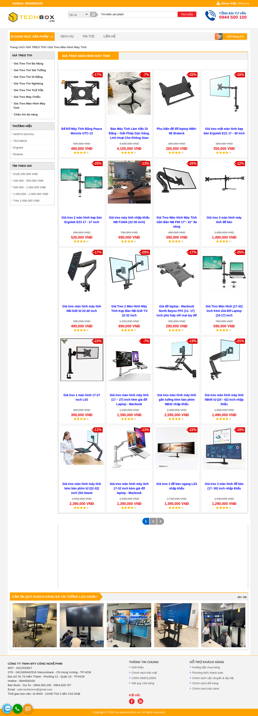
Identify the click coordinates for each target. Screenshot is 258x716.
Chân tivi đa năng (26, 114)
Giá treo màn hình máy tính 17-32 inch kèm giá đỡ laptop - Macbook (129, 488)
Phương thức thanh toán (207, 672)
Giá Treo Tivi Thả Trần (28, 90)
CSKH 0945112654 (144, 678)
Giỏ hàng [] (230, 36)
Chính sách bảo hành (205, 688)
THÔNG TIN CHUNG (144, 662)
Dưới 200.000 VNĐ (25, 174)
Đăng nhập (229, 3)
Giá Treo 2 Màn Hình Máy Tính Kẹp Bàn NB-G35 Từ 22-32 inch (129, 311)
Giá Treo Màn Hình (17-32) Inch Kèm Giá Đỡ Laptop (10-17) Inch (224, 311)
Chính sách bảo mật (144, 672)
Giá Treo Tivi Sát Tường (30, 70)
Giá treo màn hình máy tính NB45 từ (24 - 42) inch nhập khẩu (224, 399)
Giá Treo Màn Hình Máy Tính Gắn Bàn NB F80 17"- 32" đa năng (177, 222)
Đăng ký (244, 3)
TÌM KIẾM (187, 14)
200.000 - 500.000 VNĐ (28, 180)
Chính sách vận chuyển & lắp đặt (212, 678)
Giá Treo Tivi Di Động (28, 76)
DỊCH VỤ (67, 36)
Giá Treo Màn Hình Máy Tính (67, 47)
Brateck (18, 154)
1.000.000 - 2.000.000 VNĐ (30, 194)
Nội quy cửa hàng (143, 683)
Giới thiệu (138, 667)
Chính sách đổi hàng (205, 683)
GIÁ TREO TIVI (36, 47)
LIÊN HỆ (109, 36)
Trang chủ (17, 47)
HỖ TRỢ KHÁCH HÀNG (207, 662)
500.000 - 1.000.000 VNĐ (29, 187)
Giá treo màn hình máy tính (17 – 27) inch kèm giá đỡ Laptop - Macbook (129, 399)
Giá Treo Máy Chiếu (27, 96)
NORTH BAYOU (23, 134)
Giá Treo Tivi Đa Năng (28, 63)
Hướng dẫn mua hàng (206, 667)
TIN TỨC (88, 36)
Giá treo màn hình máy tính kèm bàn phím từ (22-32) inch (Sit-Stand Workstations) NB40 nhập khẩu (81, 493)
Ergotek (18, 147)
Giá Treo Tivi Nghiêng (28, 83)
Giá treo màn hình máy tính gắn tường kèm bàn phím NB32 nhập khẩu (176, 399)
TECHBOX (20, 141)
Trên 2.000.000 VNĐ (26, 200)
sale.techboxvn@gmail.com (34, 689)
